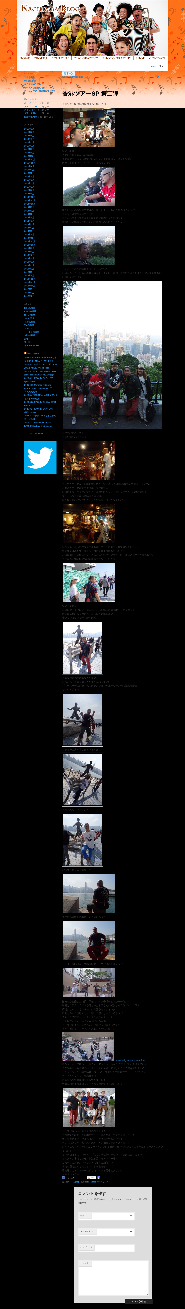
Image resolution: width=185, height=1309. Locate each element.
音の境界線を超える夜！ (35, 87)
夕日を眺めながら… (33, 84)
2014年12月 (29, 197)
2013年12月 (29, 238)
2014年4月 (29, 224)
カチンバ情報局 (33, 353)
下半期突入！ (30, 77)
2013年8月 (29, 251)
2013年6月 (29, 258)
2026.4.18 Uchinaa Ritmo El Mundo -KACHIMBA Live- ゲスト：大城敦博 (39, 388)
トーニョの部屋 (31, 332)
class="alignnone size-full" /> (103, 1060)
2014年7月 (29, 214)
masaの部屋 (30, 311)
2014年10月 (29, 204)
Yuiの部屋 (29, 325)
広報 (26, 339)
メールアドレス (87, 1231)
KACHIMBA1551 (37, 433)
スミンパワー (30, 106)
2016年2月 (29, 149)
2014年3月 (29, 228)
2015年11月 (29, 159)
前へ (152, 77)
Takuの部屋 (29, 322)
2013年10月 (29, 245)
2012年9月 (29, 289)
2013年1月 (29, 275)
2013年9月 (29, 248)
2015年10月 (29, 163)
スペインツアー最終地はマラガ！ (40, 91)
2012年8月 (29, 292)
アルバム (28, 328)
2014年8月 (29, 211)
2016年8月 (29, 129)
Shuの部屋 (29, 318)
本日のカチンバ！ (32, 345)
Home (152, 66)
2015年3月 (29, 187)
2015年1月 (29, 193)
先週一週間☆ (30, 113)
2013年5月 (29, 262)
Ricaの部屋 (29, 315)
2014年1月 (29, 234)
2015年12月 (29, 156)
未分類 (76, 1182)
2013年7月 (29, 255)
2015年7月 (29, 173)
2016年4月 (29, 142)
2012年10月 (29, 286)
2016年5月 (29, 139)
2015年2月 (29, 190)
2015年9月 (29, 166)
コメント (84, 1263)
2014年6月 (29, 217)
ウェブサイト (86, 1247)
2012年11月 (29, 282)
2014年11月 (29, 200)
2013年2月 (29, 272)
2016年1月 (29, 152)
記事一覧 (69, 73)
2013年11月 (29, 241)
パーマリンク (102, 1182)
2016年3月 (29, 146)
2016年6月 (29, 135)
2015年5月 (29, 180)
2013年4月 (29, 265)
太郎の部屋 (29, 335)
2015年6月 (29, 176)
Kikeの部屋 (29, 308)
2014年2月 (29, 231)
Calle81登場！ (31, 81)
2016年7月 (29, 132)
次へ (160, 77)
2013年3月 (29, 269)
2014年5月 (29, 221)
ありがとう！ (30, 103)
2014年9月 (29, 207)
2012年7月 (29, 296)
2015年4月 (29, 183)
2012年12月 (29, 279)
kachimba (91, 1182)
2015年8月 (29, 170)
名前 (82, 1215)
